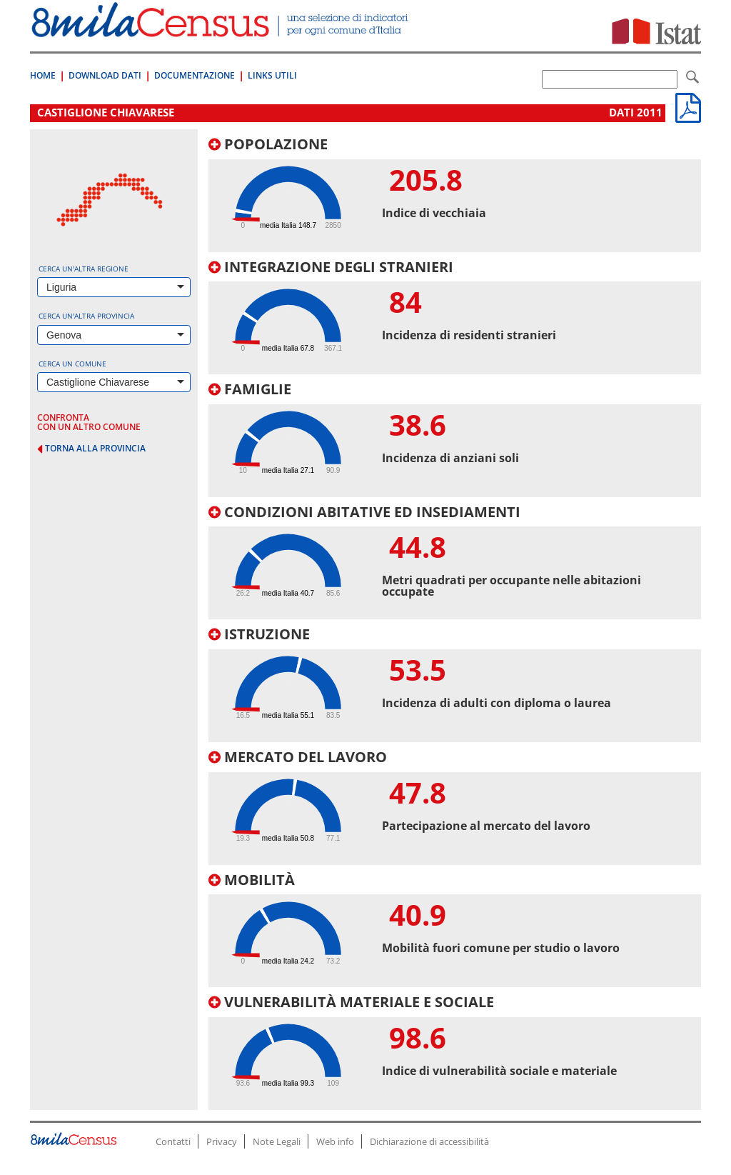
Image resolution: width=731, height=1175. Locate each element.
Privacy (221, 1141)
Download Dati (105, 75)
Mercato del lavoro (297, 756)
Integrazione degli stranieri (330, 266)
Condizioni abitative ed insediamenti (364, 511)
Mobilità (251, 879)
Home (43, 75)
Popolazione (268, 144)
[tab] (454, 194)
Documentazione (194, 75)
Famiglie (249, 389)
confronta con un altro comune (89, 422)
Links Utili (272, 75)
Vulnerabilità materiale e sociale (351, 1001)
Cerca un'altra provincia (86, 316)
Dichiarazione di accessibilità (429, 1141)
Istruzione (259, 634)
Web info (335, 1141)
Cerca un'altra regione (83, 269)
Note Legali (277, 1141)
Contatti (173, 1141)
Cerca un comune (72, 364)
